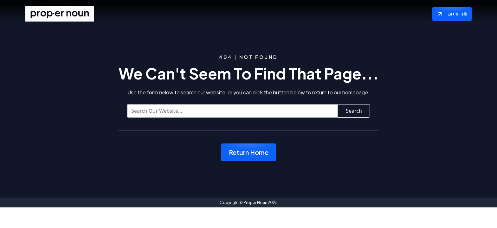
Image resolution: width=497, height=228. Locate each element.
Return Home (248, 152)
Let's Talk (452, 14)
